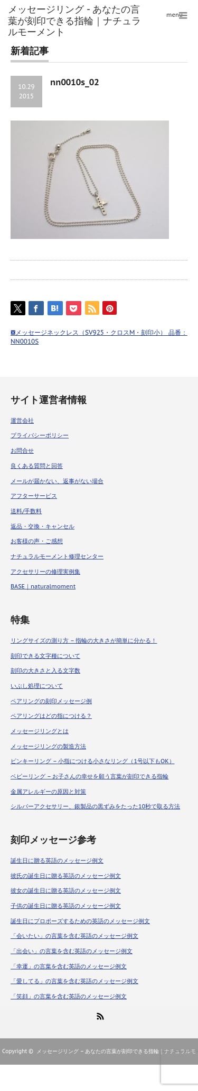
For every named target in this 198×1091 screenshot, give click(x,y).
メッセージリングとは (40, 731)
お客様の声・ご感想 (37, 541)
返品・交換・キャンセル (42, 526)
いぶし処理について (37, 685)
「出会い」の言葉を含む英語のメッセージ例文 (72, 951)
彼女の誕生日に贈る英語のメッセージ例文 (66, 890)
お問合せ (22, 450)
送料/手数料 (26, 511)
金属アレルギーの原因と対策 (48, 791)
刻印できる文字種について (45, 655)
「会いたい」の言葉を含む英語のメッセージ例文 (74, 935)
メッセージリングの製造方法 (48, 746)
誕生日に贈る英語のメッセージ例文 (57, 860)
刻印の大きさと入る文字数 (45, 670)
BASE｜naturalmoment (43, 586)
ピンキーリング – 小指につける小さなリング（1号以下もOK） (93, 761)
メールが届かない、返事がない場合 (57, 481)
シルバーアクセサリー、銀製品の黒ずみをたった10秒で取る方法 (95, 806)
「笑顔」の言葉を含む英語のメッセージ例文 (69, 996)
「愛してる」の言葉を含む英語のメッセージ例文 (74, 981)
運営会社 (22, 420)
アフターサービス (34, 495)
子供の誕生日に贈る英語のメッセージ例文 (66, 905)
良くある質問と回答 (37, 465)
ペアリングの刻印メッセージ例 (51, 701)
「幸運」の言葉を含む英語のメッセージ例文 (69, 966)
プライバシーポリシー (40, 435)
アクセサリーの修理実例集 (45, 571)
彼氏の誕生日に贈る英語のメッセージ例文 (66, 875)
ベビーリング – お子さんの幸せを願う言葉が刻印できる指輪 (89, 776)
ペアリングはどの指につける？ (51, 715)
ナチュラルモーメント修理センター (57, 556)
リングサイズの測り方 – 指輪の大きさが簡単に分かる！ (84, 640)
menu (174, 14)
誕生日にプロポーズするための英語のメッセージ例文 (80, 921)
